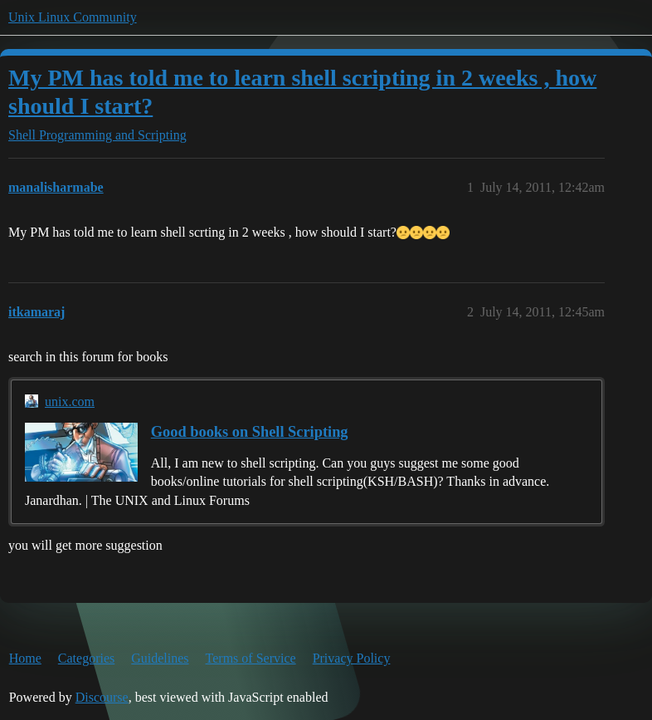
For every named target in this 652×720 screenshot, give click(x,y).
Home (25, 658)
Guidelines (159, 658)
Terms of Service (251, 658)
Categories (86, 658)
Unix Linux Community (72, 17)
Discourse (102, 697)
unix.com (70, 401)
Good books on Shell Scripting (249, 432)
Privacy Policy (352, 658)
